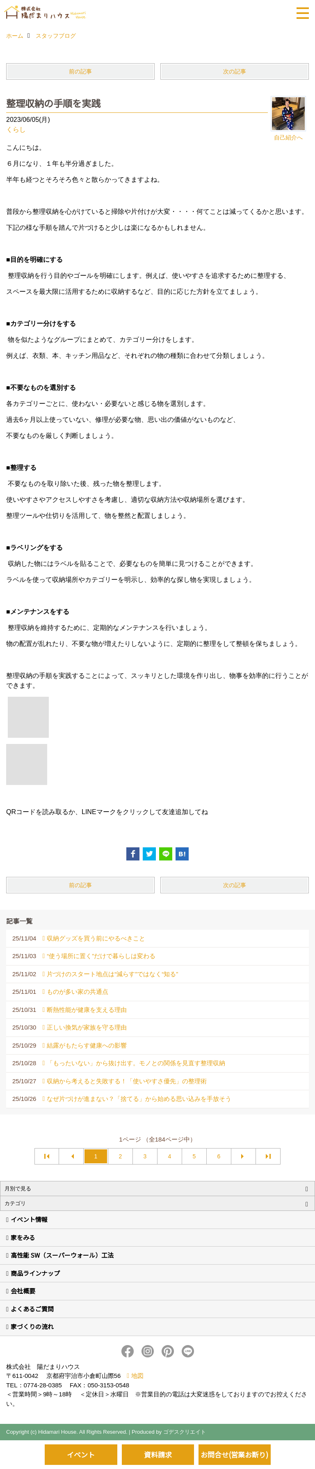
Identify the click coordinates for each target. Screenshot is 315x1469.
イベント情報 (29, 1219)
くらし (16, 129)
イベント (81, 1454)
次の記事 (234, 71)
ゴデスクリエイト (184, 1432)
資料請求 (158, 1454)
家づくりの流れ (32, 1326)
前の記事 (80, 71)
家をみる (23, 1237)
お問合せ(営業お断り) (234, 1454)
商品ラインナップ (35, 1273)
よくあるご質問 (32, 1308)
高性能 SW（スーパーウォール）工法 (62, 1255)
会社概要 (23, 1290)
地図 (137, 1375)
